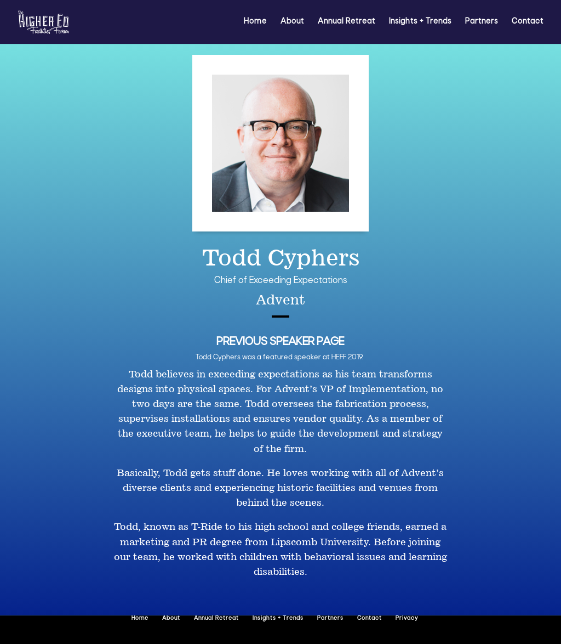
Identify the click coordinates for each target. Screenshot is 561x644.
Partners (481, 22)
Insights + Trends (420, 22)
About (292, 22)
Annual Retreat (346, 22)
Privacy (407, 618)
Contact (527, 22)
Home (255, 22)
